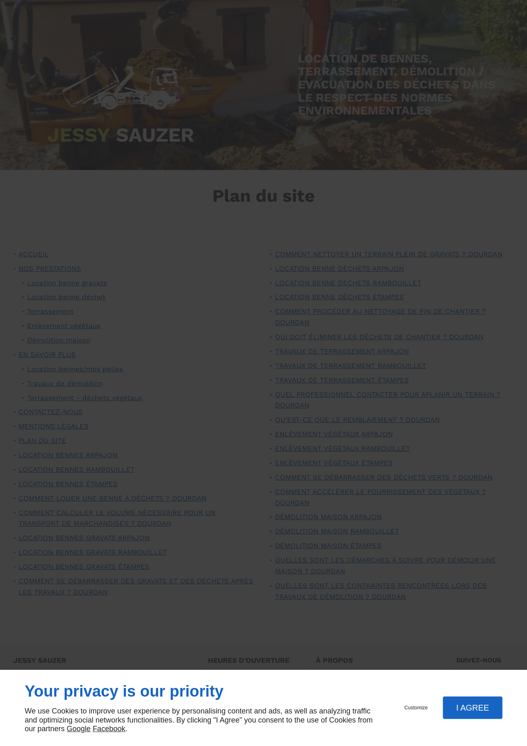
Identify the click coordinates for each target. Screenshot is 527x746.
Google (79, 729)
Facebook (109, 729)
